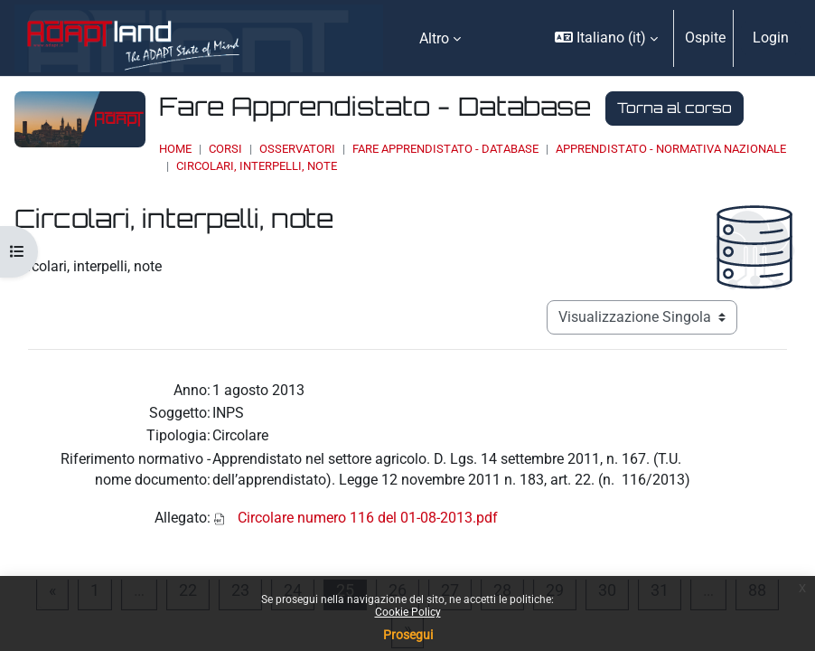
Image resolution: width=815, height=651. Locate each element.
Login (771, 37)
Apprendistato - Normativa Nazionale (671, 149)
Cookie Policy (408, 612)
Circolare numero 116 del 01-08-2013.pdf (368, 517)
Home (175, 149)
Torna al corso (674, 108)
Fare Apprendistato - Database (445, 149)
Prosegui (408, 634)
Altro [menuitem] (434, 38)
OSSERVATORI (297, 149)
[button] (606, 38)
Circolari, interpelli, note (256, 166)
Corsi (225, 149)
